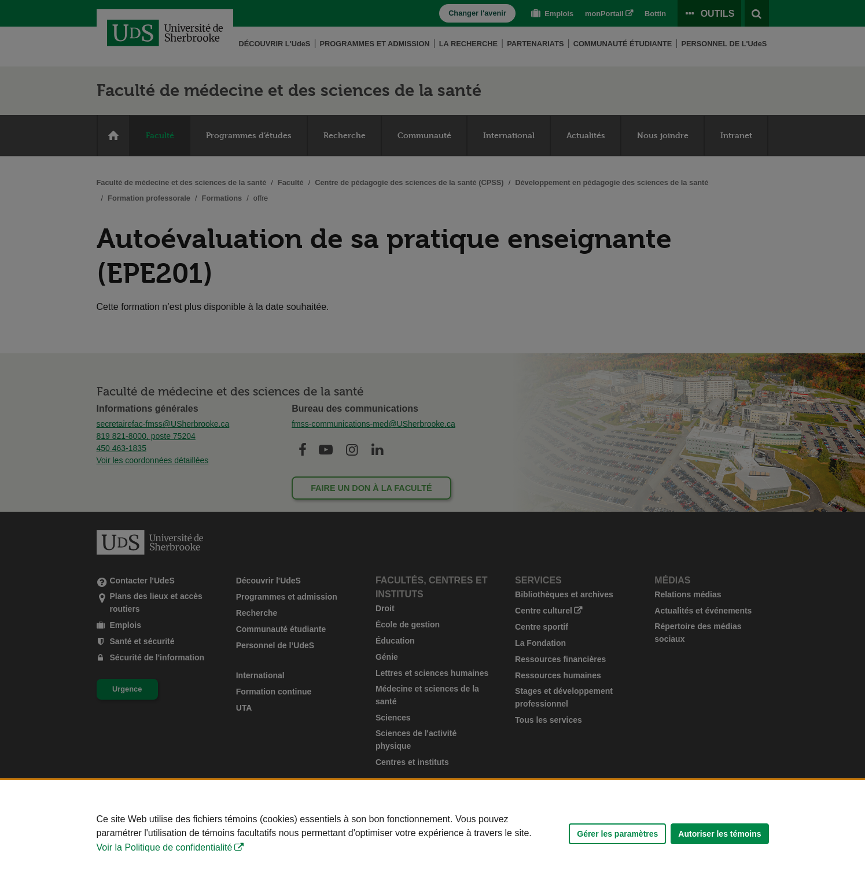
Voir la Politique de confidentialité (165, 847)
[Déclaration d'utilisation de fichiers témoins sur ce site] (432, 833)
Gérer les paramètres (617, 833)
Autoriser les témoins (719, 833)
